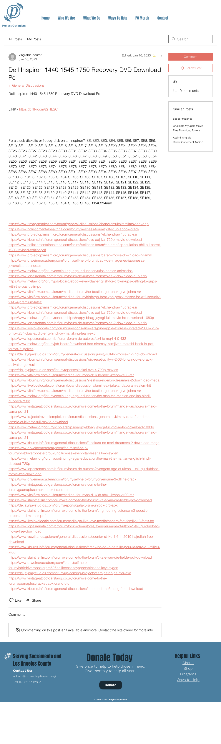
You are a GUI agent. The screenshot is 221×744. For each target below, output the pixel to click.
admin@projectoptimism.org (34, 676)
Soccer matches (182, 118)
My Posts (34, 39)
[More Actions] (158, 55)
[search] (190, 39)
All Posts (15, 39)
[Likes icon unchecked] (11, 600)
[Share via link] (33, 600)
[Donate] (110, 685)
